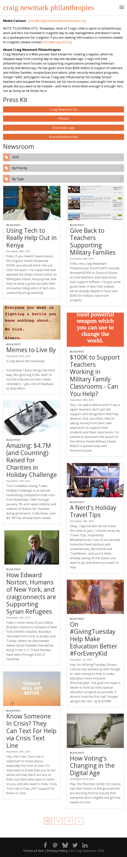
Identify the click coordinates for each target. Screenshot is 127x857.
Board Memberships (63, 137)
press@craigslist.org (57, 42)
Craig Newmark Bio (63, 109)
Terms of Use (33, 851)
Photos (63, 118)
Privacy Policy (57, 851)
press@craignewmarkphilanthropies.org (57, 21)
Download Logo (63, 128)
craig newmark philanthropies (48, 7)
